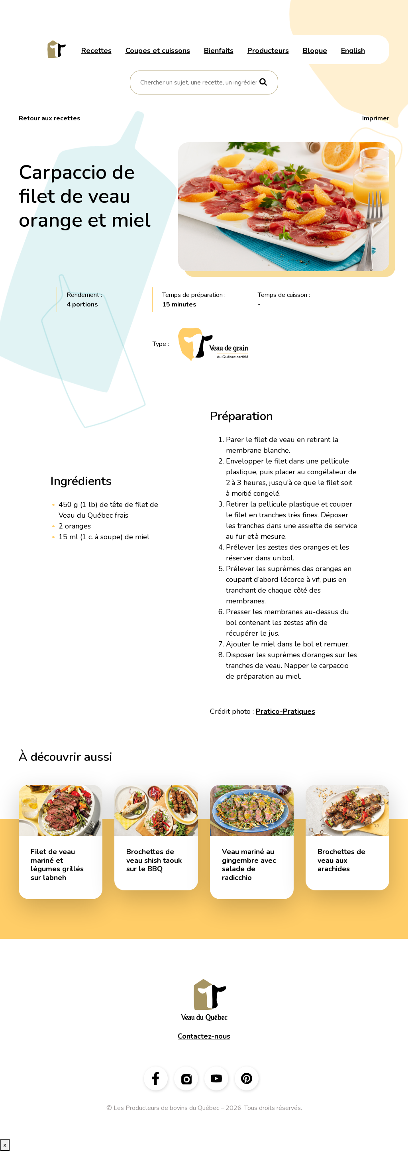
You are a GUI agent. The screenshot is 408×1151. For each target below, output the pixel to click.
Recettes (96, 50)
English (353, 50)
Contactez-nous (204, 1036)
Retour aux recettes (49, 118)
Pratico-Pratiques (285, 711)
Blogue (315, 50)
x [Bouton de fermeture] (4, 1145)
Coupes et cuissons (158, 50)
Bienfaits (218, 50)
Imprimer (375, 118)
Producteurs (268, 50)
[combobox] (198, 82)
